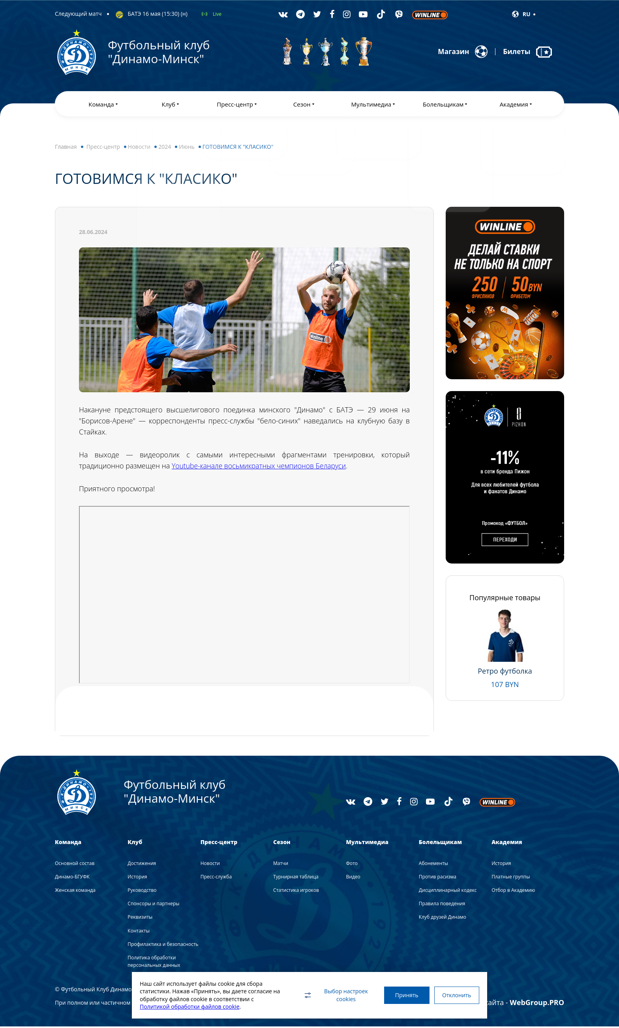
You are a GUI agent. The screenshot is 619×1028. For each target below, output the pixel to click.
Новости (139, 148)
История (137, 878)
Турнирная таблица (296, 878)
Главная (66, 148)
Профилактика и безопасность (163, 945)
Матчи (280, 864)
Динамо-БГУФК (72, 878)
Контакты (139, 932)
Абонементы (433, 864)
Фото (352, 864)
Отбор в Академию (513, 891)
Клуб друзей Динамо (442, 918)
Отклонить (455, 995)
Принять (403, 995)
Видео (353, 878)
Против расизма (437, 878)
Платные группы (510, 878)
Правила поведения (442, 905)
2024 (164, 148)
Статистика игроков (296, 891)
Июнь (186, 148)
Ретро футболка (505, 672)
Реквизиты (140, 918)
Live (217, 14)
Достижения (142, 864)
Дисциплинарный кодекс (448, 891)
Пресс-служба (216, 878)
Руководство (142, 891)
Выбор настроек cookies (331, 995)
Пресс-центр (103, 148)
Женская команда (75, 891)
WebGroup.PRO (537, 1004)
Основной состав (74, 864)
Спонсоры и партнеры (153, 905)
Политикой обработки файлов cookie (190, 1006)
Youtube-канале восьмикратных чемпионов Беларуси (261, 467)
